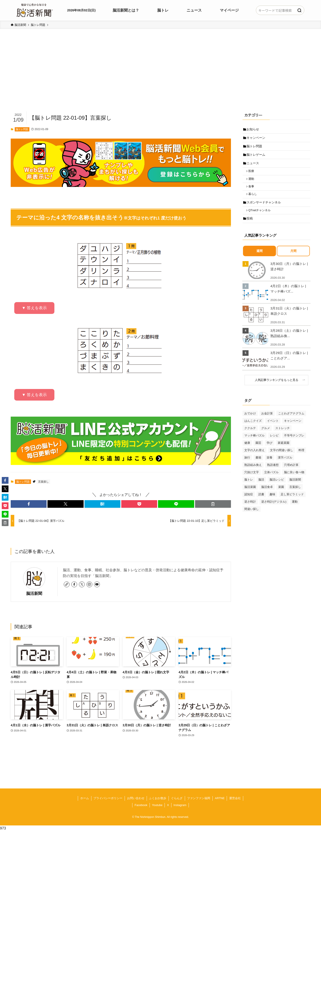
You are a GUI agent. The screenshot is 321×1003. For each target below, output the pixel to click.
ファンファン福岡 (198, 798)
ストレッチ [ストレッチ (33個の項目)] (282, 437)
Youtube (157, 805)
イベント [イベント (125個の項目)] (273, 429)
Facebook (141, 805)
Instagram (179, 805)
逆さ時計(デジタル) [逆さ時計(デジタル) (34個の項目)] (273, 510)
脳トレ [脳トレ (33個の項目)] (248, 488)
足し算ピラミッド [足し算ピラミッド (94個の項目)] (292, 503)
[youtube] (97, 584)
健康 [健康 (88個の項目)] (247, 451)
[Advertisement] (160, 77)
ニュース (253, 166)
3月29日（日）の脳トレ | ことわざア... (289, 364)
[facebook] (74, 584)
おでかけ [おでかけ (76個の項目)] (250, 422)
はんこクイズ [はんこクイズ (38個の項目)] (253, 429)
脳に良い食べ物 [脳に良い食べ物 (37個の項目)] (294, 481)
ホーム (84, 798)
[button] (29, 504)
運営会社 (235, 798)
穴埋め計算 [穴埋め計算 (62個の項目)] (291, 473)
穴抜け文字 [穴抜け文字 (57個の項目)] (251, 481)
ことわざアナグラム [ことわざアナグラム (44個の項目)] (291, 422)
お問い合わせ (135, 798)
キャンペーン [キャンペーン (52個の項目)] (292, 429)
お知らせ (253, 129)
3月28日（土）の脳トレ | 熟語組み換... (289, 342)
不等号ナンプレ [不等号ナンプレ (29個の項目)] (294, 444)
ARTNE (220, 798)
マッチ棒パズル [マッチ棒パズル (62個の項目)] (254, 444)
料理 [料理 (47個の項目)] (301, 459)
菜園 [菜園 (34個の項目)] (281, 495)
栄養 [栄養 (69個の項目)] (269, 466)
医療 (252, 175)
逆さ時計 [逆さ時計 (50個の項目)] (250, 510)
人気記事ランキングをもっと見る (278, 389)
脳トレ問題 (22, 129)
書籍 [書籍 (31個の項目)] (258, 466)
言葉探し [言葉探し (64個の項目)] (295, 495)
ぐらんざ (177, 798)
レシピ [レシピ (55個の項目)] (274, 444)
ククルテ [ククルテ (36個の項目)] (250, 437)
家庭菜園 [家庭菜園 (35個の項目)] (283, 451)
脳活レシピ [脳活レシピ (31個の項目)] (277, 488)
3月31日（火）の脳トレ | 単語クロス (289, 319)
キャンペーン (256, 139)
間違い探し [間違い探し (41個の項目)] (251, 518)
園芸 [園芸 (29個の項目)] (258, 451)
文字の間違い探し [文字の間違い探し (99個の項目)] (281, 459)
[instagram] (89, 584)
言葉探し (43, 481)
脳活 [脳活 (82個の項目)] (261, 488)
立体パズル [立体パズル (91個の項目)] (271, 481)
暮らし (254, 200)
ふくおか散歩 (157, 798)
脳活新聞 (34, 593)
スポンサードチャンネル (264, 209)
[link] (67, 584)
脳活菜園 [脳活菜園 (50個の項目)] (250, 495)
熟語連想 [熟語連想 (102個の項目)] (273, 473)
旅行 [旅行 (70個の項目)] (247, 466)
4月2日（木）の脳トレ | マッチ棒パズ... (288, 297)
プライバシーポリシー (107, 798)
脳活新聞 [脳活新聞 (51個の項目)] (295, 488)
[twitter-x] (82, 584)
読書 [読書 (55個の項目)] (261, 503)
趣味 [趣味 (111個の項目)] (272, 503)
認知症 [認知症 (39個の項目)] (248, 503)
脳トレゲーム (256, 157)
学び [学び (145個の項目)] (269, 451)
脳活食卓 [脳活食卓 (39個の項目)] (267, 495)
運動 (252, 183)
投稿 (250, 227)
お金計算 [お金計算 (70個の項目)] (267, 422)
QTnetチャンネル (261, 218)
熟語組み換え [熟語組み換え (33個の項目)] (253, 473)
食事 (252, 192)
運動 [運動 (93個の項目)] (295, 510)
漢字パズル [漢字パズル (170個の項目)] (285, 466)
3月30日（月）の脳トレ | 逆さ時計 (289, 275)
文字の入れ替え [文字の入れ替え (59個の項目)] (254, 459)
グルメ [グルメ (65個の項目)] (265, 437)
